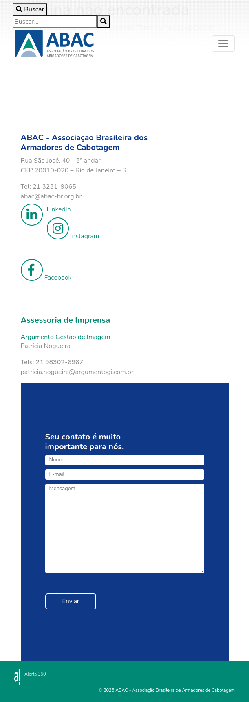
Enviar (70, 601)
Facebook (46, 270)
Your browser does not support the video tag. (92, 89)
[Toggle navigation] (223, 43)
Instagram (73, 229)
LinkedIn (46, 209)
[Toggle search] (30, 9)
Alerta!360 (35, 674)
